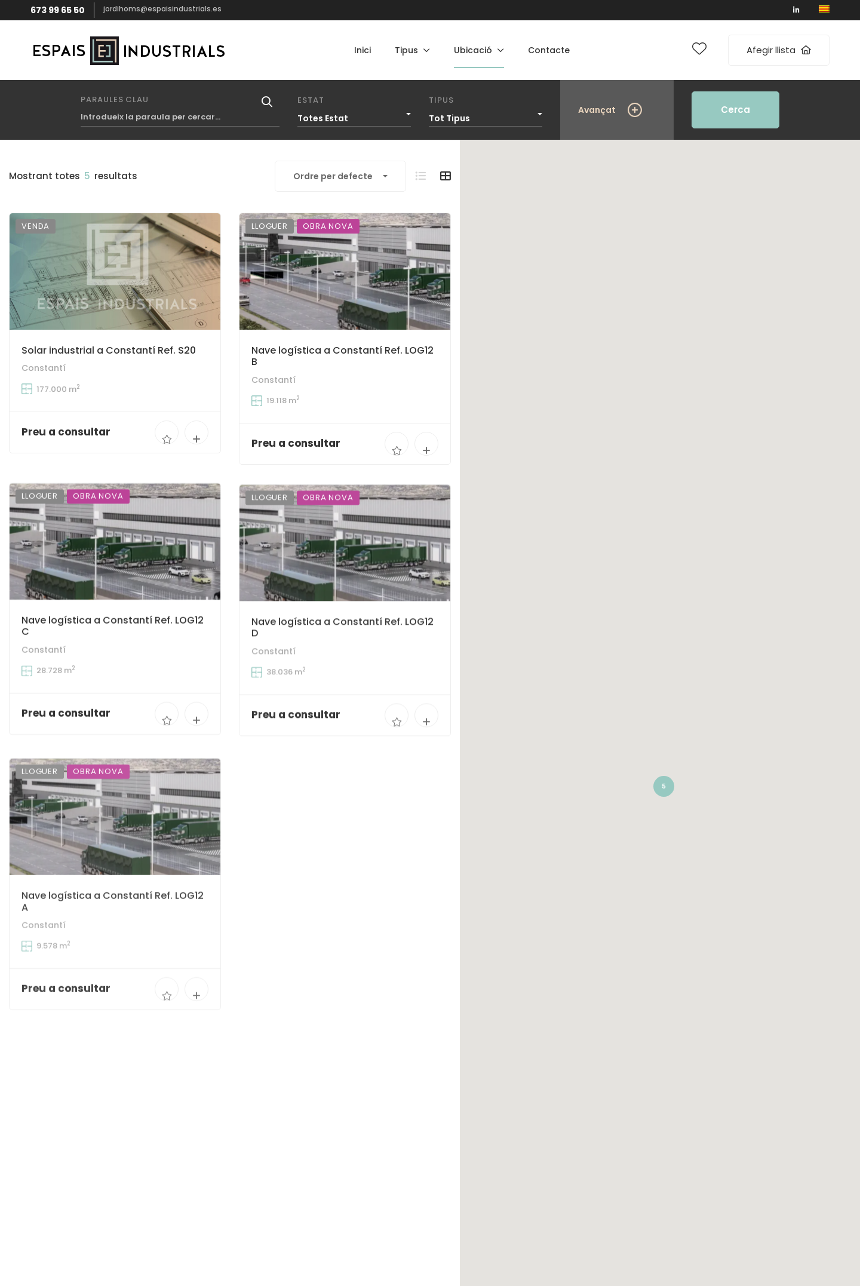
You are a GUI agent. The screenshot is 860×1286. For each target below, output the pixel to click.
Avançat (597, 110)
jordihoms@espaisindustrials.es (162, 9)
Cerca (735, 109)
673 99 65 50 (57, 10)
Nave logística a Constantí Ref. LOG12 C (113, 648)
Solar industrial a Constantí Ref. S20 (109, 350)
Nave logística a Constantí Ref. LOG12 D (342, 667)
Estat (310, 100)
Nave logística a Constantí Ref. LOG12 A (113, 953)
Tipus (441, 100)
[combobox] (354, 115)
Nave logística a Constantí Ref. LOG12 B (342, 357)
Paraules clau (115, 99)
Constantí (44, 368)
